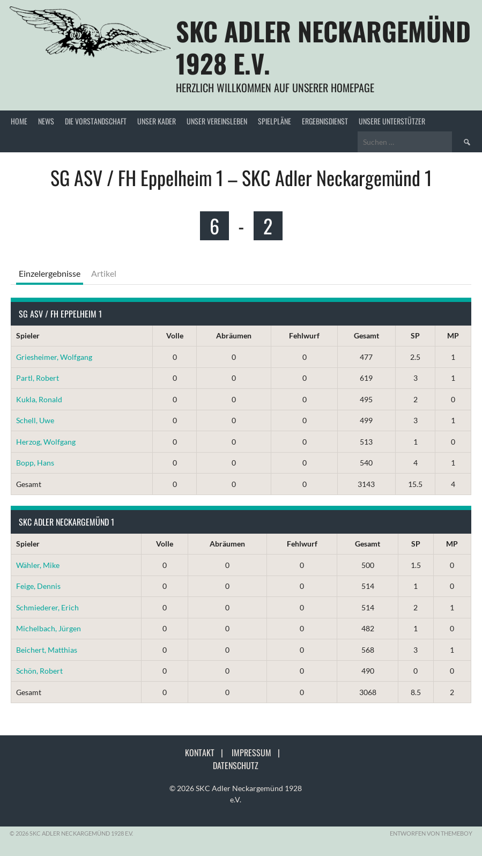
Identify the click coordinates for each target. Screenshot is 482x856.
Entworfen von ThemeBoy (431, 833)
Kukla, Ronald (39, 399)
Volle (174, 335)
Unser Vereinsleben (217, 121)
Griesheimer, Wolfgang (54, 356)
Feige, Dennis (38, 586)
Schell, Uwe (35, 420)
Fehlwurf (304, 335)
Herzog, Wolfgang (46, 441)
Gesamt (366, 335)
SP (415, 335)
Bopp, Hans (35, 462)
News (46, 121)
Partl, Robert (37, 377)
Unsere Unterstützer (392, 121)
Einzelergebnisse (49, 273)
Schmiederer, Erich (47, 607)
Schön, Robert (39, 670)
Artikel (103, 273)
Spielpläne (274, 121)
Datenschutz (235, 765)
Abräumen (233, 335)
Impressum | (259, 752)
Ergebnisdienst (325, 121)
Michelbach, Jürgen (48, 628)
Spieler (28, 335)
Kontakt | (207, 752)
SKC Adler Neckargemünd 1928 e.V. (323, 47)
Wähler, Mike (38, 565)
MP (453, 335)
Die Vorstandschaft (96, 121)
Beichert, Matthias (46, 649)
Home (19, 121)
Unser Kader (156, 121)
